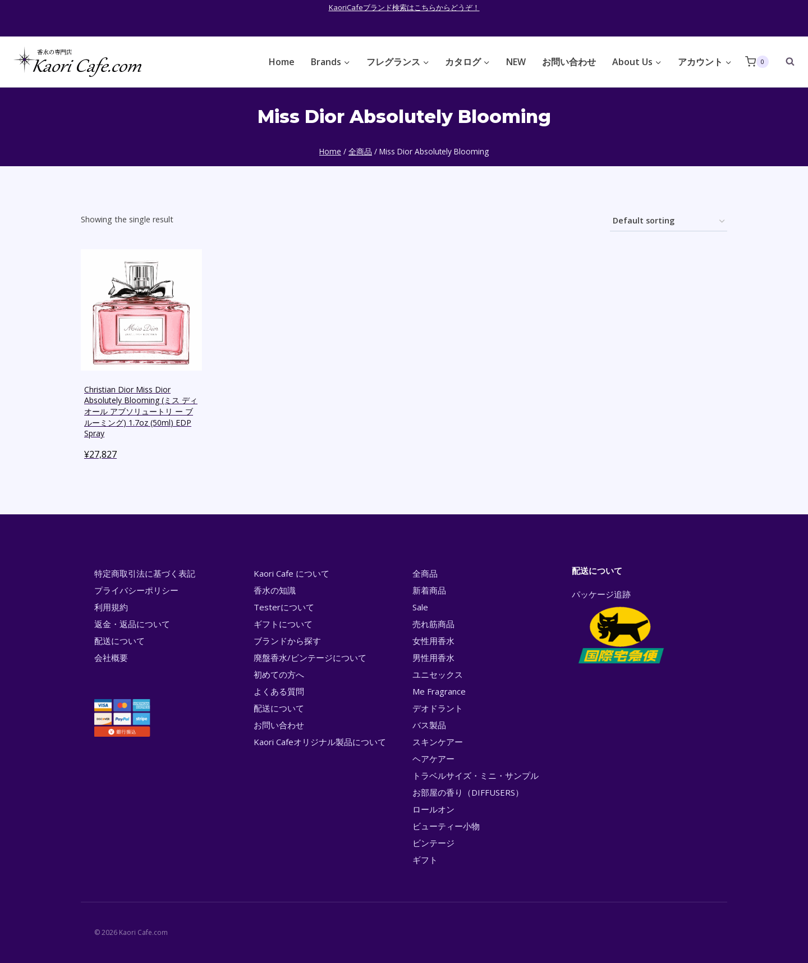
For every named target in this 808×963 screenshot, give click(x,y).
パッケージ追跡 (620, 627)
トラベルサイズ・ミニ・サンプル (475, 775)
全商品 (425, 573)
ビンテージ (433, 842)
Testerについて (284, 607)
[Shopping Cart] (757, 61)
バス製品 (429, 725)
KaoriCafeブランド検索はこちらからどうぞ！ (404, 7)
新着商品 (429, 590)
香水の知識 (275, 590)
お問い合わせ (569, 62)
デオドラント (437, 708)
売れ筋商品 (433, 623)
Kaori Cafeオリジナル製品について (320, 741)
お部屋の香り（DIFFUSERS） (468, 792)
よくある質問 (279, 691)
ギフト (425, 859)
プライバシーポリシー (136, 590)
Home (282, 62)
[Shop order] (668, 221)
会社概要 (111, 657)
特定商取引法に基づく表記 (144, 573)
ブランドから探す (287, 640)
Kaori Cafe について (291, 573)
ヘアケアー (433, 758)
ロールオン (433, 809)
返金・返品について (132, 623)
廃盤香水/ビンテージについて (310, 657)
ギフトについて (283, 623)
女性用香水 (433, 640)
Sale (420, 607)
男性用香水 (433, 657)
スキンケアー (437, 741)
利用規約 (111, 607)
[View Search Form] (784, 61)
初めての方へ (279, 674)
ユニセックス (437, 674)
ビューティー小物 (446, 826)
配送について (119, 640)
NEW (516, 62)
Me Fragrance (439, 691)
